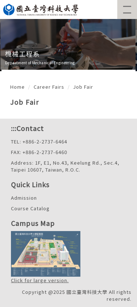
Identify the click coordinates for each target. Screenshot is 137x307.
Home (17, 86)
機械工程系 (22, 53)
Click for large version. (40, 280)
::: (13, 128)
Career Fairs (49, 86)
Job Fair (83, 86)
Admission (24, 197)
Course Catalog (30, 208)
